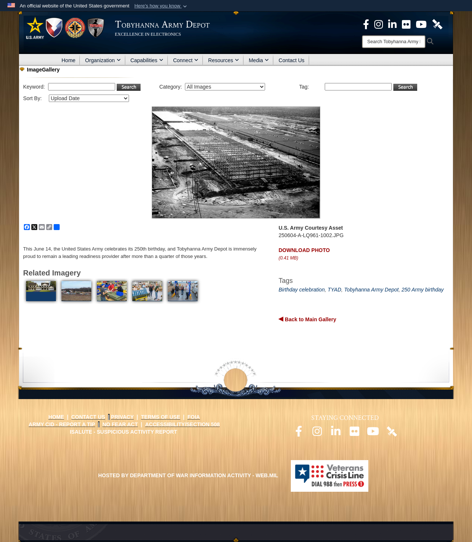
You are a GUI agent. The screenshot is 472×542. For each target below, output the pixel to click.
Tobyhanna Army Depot (371, 290)
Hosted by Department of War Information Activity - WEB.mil (188, 475)
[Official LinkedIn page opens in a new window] (392, 24)
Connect (185, 60)
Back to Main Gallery (309, 319)
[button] (161, 6)
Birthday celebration (302, 290)
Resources (223, 60)
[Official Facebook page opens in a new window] (298, 433)
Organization (102, 60)
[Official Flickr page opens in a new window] (406, 24)
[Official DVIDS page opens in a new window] (437, 24)
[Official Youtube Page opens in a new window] (421, 24)
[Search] (393, 41)
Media (259, 60)
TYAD (335, 290)
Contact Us (291, 60)
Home (68, 60)
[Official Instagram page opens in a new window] (378, 24)
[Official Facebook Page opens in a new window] (366, 24)
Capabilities (146, 60)
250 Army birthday (423, 290)
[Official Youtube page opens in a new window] (373, 433)
